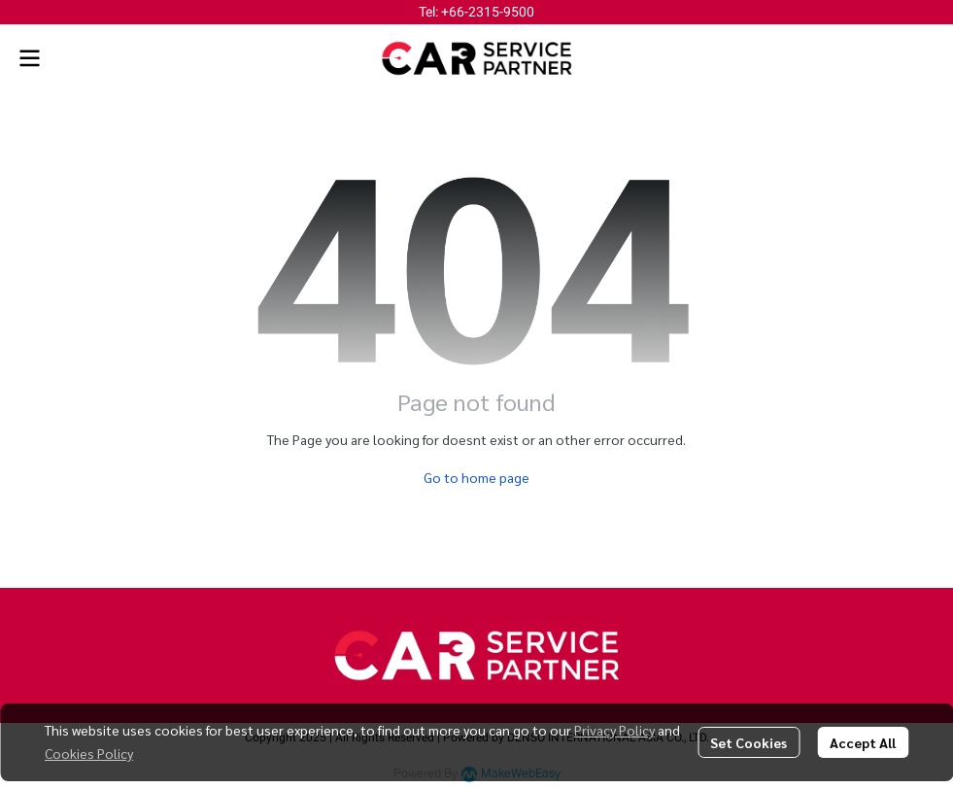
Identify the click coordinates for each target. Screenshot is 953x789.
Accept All (863, 742)
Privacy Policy (614, 729)
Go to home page (476, 477)
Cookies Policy (89, 753)
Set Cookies (748, 742)
